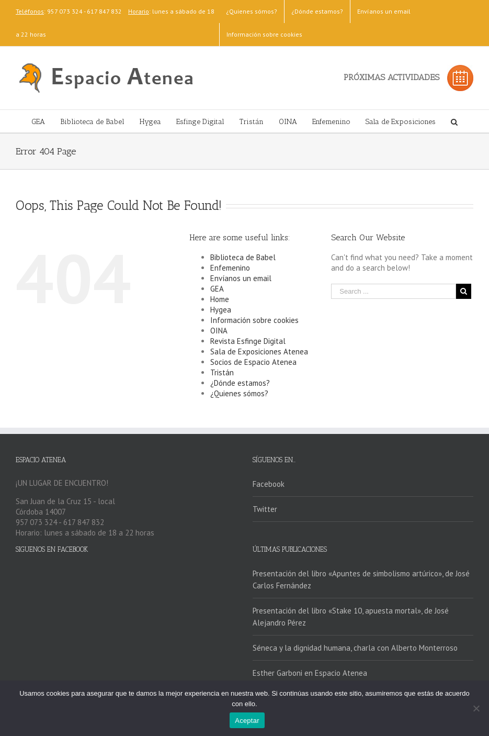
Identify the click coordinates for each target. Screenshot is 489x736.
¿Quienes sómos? (239, 393)
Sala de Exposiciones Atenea (259, 351)
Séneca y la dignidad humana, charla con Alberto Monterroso (355, 648)
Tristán (222, 372)
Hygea (220, 310)
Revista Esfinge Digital (248, 341)
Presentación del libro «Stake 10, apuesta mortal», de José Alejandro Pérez (351, 617)
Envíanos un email (240, 278)
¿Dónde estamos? (240, 383)
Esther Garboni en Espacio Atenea (310, 673)
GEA (217, 289)
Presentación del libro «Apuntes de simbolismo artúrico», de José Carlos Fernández (361, 579)
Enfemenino (230, 268)
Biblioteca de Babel (243, 257)
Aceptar (247, 720)
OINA (219, 331)
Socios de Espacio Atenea (253, 362)
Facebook (269, 484)
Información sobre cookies (254, 320)
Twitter (265, 509)
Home (219, 299)
